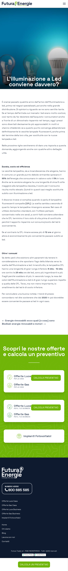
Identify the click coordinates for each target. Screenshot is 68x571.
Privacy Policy (28, 554)
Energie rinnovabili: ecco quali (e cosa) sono (28, 320)
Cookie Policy (41, 554)
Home (4, 524)
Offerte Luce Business (11, 509)
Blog (4, 533)
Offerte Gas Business (11, 513)
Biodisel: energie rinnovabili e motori (24, 323)
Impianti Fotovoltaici (11, 518)
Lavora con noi (8, 537)
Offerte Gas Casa (9, 505)
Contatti (5, 541)
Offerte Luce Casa (10, 501)
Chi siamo (6, 529)
